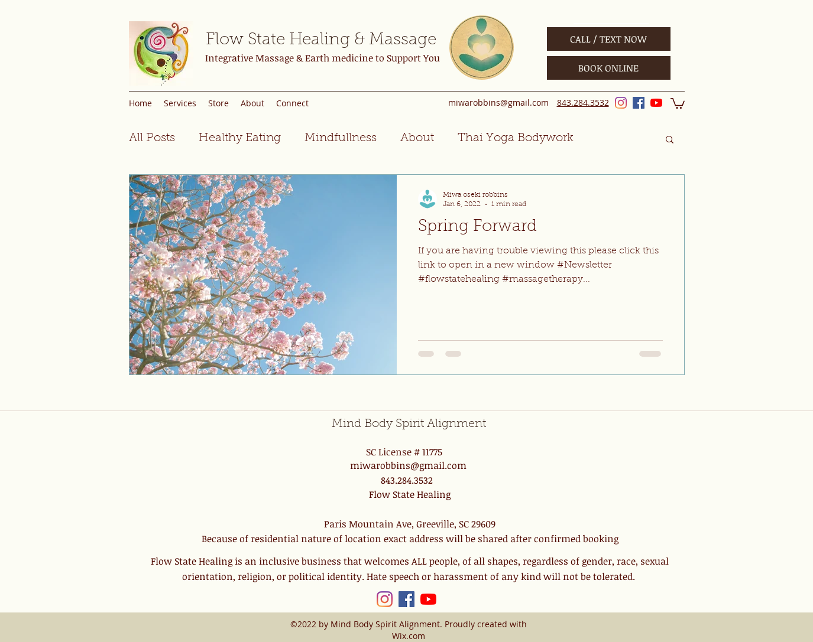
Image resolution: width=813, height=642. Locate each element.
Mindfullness (341, 138)
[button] (678, 103)
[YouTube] (656, 103)
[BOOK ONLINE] (609, 68)
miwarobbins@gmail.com (498, 102)
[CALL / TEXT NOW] (609, 39)
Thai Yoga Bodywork (516, 138)
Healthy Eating (240, 138)
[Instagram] (621, 103)
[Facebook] (638, 103)
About (417, 138)
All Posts (152, 138)
